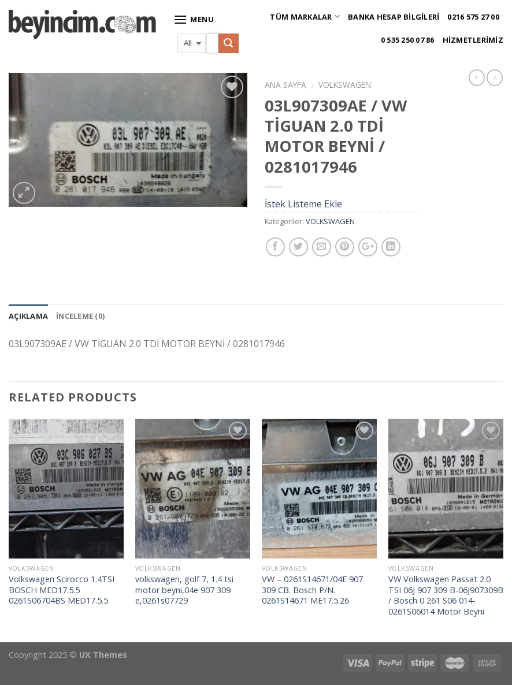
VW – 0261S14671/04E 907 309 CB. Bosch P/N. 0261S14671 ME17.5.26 (312, 590)
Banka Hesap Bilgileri (393, 17)
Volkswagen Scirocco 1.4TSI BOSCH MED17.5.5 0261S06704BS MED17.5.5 (61, 590)
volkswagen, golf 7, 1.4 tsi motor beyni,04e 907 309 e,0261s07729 (184, 590)
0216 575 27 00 (473, 17)
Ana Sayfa (285, 84)
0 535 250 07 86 (408, 40)
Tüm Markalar (305, 16)
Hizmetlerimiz (473, 40)
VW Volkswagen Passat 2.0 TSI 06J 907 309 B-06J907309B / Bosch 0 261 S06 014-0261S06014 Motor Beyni (445, 595)
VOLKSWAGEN (344, 84)
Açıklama (28, 316)
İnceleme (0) (80, 316)
